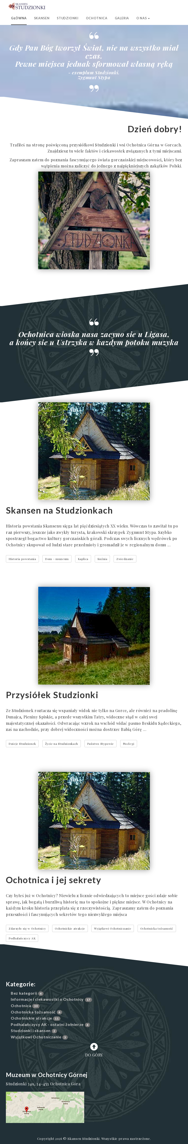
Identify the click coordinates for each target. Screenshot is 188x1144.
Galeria (122, 18)
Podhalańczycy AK (22, 938)
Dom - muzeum (57, 559)
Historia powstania (22, 559)
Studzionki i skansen (31, 1030)
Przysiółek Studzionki (52, 694)
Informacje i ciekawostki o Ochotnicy (47, 999)
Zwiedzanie (124, 559)
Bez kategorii (24, 993)
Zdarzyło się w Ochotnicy (27, 928)
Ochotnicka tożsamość (156, 928)
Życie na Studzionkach (61, 744)
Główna (19, 18)
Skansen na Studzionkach (59, 510)
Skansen (41, 18)
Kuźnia (102, 559)
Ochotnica (96, 18)
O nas (143, 18)
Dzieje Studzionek (22, 744)
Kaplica (83, 559)
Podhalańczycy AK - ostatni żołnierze (47, 1024)
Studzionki (67, 18)
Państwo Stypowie (100, 744)
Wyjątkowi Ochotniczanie (112, 928)
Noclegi (128, 744)
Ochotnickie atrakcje (70, 928)
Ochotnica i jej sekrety (53, 879)
